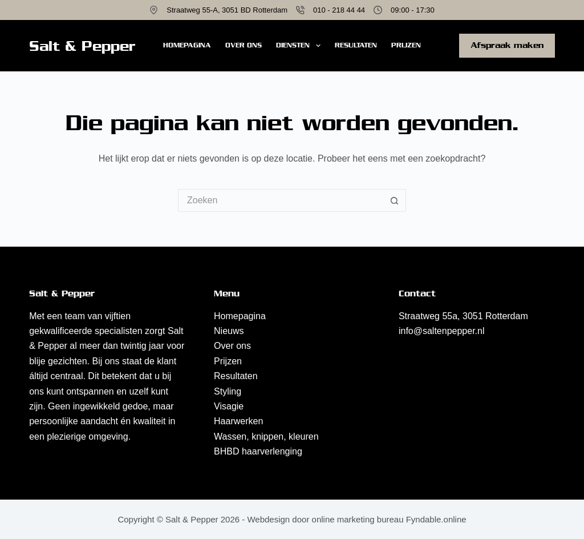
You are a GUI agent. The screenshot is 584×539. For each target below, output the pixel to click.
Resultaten (356, 45)
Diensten (300, 46)
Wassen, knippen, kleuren (266, 436)
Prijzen (406, 45)
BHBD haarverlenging (258, 451)
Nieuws (229, 331)
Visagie (229, 406)
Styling (227, 391)
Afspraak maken (507, 45)
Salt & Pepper (82, 46)
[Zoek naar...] (280, 200)
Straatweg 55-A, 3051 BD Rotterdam (227, 10)
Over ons (243, 45)
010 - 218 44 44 (339, 10)
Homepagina (187, 45)
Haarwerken (238, 421)
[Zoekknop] (394, 200)
